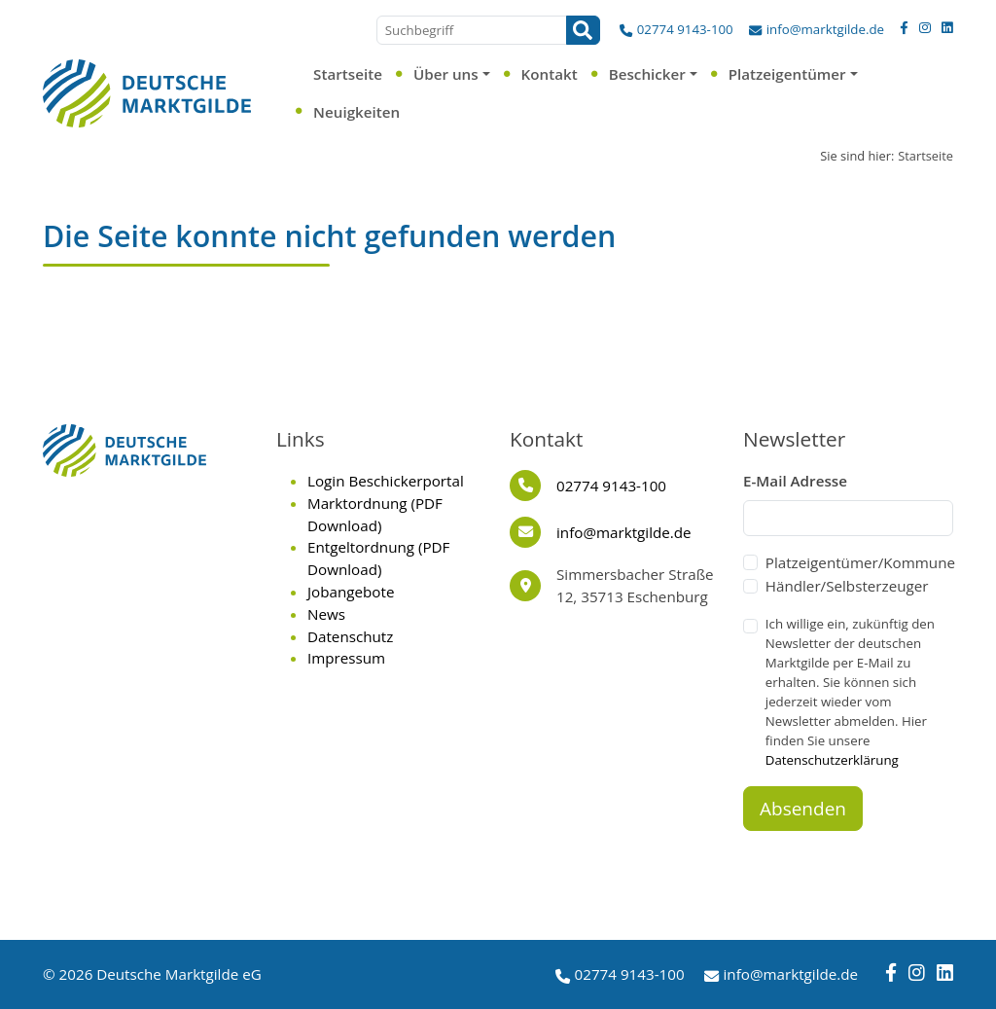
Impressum (346, 657)
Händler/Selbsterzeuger (847, 585)
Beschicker (647, 74)
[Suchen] (583, 30)
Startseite (347, 74)
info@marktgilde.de (825, 29)
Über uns (446, 74)
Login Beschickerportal (385, 480)
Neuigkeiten (356, 112)
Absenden (803, 808)
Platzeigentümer (787, 74)
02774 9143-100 (685, 29)
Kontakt (549, 74)
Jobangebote (350, 591)
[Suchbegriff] (471, 30)
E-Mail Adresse (795, 480)
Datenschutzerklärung (832, 760)
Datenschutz (350, 636)
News (326, 614)
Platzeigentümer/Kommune (860, 562)
